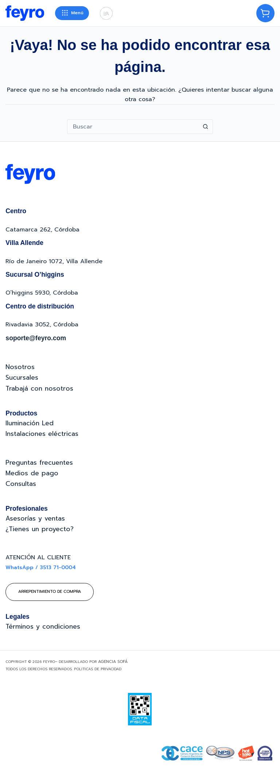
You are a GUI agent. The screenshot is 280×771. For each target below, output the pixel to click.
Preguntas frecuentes (39, 462)
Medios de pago (31, 473)
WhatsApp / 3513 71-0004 (40, 567)
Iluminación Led (29, 423)
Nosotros (20, 367)
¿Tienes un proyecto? (39, 529)
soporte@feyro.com (35, 338)
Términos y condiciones (42, 626)
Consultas (20, 483)
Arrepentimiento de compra (49, 591)
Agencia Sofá (113, 662)
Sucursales (21, 377)
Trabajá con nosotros (39, 388)
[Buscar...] (132, 126)
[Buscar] (106, 13)
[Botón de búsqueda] (205, 126)
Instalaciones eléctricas (41, 433)
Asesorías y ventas (35, 518)
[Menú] (72, 13)
